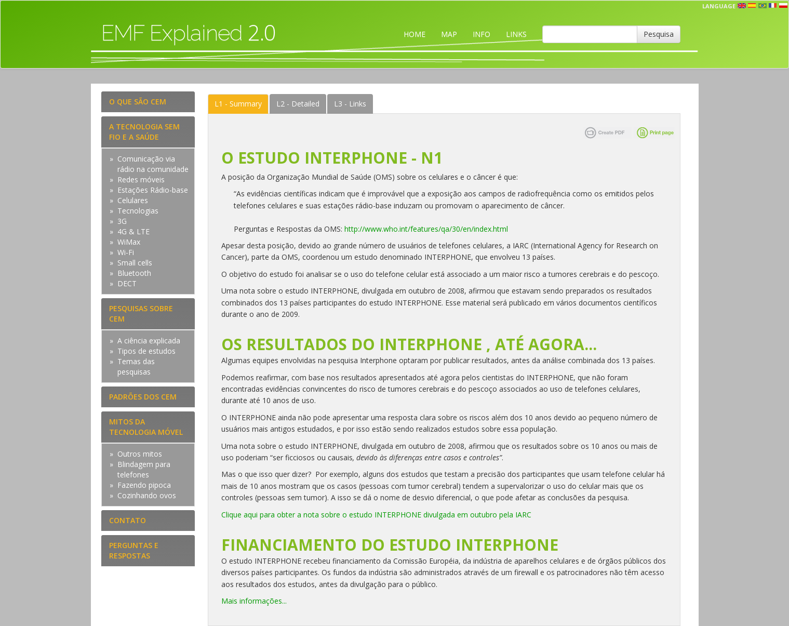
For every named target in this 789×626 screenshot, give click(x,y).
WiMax (128, 242)
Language (718, 6)
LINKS (516, 34)
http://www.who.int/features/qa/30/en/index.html (426, 229)
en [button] (742, 5)
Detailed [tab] (297, 104)
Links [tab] (350, 104)
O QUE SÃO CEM (137, 101)
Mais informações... (254, 601)
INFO (481, 34)
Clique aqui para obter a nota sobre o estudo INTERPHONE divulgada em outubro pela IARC (376, 515)
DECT (127, 283)
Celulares (132, 200)
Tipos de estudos (146, 351)
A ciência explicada (148, 340)
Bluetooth (134, 273)
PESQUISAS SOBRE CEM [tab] (141, 313)
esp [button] (752, 5)
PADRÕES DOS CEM (143, 397)
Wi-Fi (125, 252)
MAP (449, 34)
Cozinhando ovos (146, 495)
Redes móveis (141, 179)
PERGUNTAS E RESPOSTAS (133, 550)
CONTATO (127, 520)
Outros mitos (139, 454)
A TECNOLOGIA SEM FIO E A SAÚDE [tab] (144, 132)
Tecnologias (137, 211)
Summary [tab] (238, 104)
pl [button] (783, 5)
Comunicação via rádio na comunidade (153, 164)
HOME (414, 34)
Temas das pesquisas (136, 366)
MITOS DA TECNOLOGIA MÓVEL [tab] (146, 427)
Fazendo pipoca (144, 485)
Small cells (134, 263)
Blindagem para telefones (143, 469)
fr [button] (773, 5)
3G (122, 221)
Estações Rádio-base (152, 190)
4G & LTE (133, 231)
